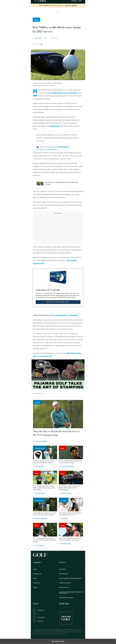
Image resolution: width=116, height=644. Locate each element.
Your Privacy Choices (66, 597)
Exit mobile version (58, 641)
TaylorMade (73, 315)
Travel (35, 587)
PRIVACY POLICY (64, 587)
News (62, 448)
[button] (37, 44)
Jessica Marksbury (41, 441)
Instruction (37, 573)
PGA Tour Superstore (60, 315)
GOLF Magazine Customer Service (70, 578)
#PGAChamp (64, 147)
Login (80, 0)
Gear (34, 578)
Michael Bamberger (67, 466)
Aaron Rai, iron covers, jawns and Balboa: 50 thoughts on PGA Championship (69, 488)
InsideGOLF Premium (70, 5)
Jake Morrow (39, 466)
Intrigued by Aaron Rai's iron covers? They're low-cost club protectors (44, 513)
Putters (63, 500)
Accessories (39, 500)
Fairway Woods (39, 448)
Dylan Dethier (65, 543)
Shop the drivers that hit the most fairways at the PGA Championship (56, 433)
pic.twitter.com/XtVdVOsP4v (47, 150)
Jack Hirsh (38, 38)
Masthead (62, 569)
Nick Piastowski (66, 493)
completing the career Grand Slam (64, 93)
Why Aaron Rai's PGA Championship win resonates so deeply (70, 461)
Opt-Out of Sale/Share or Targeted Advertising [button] (71, 593)
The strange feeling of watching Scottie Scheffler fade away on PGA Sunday (44, 540)
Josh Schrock (39, 545)
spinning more (54, 126)
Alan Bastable (40, 493)
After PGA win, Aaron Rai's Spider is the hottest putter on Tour (70, 513)
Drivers (37, 402)
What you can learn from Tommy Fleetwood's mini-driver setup (43, 461)
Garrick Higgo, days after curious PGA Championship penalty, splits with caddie (43, 488)
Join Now (74, 0)
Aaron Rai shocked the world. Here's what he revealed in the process (70, 539)
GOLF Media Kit (64, 573)
